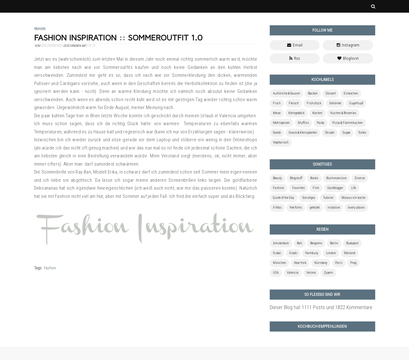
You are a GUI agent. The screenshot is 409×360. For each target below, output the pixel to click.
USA (276, 273)
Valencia (292, 273)
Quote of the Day (283, 198)
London (331, 253)
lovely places (356, 207)
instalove (334, 207)
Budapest (352, 243)
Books (314, 178)
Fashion (50, 268)
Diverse (360, 178)
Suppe (346, 133)
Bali (299, 243)
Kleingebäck (296, 113)
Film (316, 188)
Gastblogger (335, 188)
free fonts (296, 207)
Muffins (303, 123)
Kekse (276, 113)
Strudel (329, 133)
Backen (313, 93)
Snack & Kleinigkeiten (303, 133)
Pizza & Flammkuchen (347, 123)
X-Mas (277, 207)
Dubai (277, 253)
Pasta (320, 123)
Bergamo (316, 243)
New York (300, 263)
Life (353, 188)
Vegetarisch (281, 142)
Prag (353, 263)
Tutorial (328, 198)
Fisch (277, 103)
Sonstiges (308, 198)
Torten (362, 133)
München (279, 263)
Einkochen (351, 93)
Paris (338, 263)
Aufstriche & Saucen (286, 93)
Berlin (334, 243)
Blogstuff (296, 178)
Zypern (328, 273)
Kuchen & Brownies (343, 113)
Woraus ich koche (353, 198)
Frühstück (314, 103)
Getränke (335, 103)
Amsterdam (281, 243)
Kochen (317, 113)
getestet (315, 207)
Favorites (298, 188)
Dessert (331, 93)
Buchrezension (336, 178)
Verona (311, 273)
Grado (293, 253)
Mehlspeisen (281, 123)
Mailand (349, 253)
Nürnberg (320, 263)
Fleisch (294, 103)
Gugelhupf (356, 103)
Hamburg (311, 253)
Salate (277, 133)
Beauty (277, 178)
